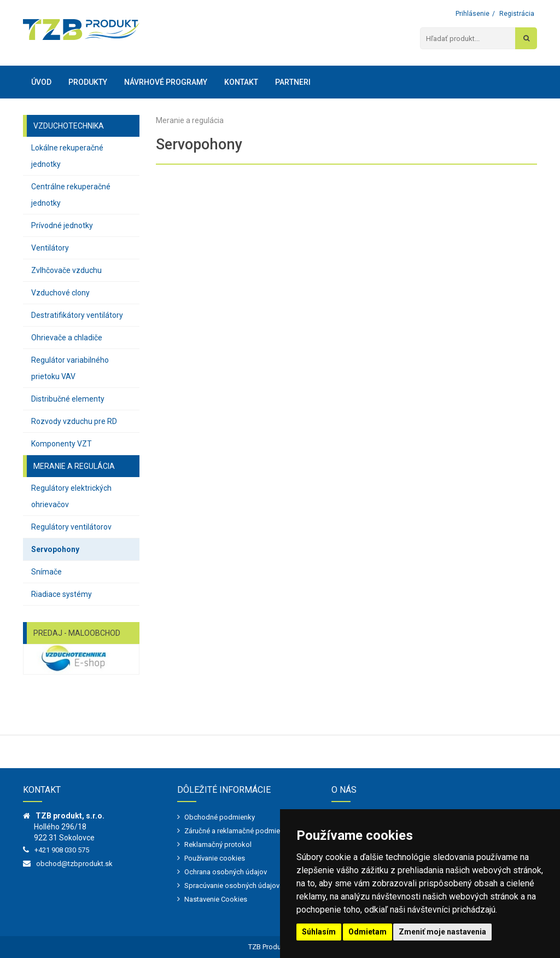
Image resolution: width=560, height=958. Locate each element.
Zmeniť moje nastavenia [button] (442, 931)
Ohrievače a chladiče (66, 337)
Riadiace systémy (61, 594)
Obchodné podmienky (219, 817)
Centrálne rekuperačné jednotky (70, 194)
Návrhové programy (165, 82)
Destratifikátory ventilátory (77, 315)
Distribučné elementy (67, 398)
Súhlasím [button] (319, 931)
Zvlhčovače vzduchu (66, 270)
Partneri (293, 82)
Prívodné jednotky (62, 225)
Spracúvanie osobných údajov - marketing (250, 885)
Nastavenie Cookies (215, 899)
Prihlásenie (472, 14)
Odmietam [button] (367, 931)
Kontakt (241, 82)
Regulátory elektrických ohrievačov (71, 496)
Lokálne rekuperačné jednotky (67, 156)
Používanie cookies (214, 858)
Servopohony (55, 549)
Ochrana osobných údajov (225, 872)
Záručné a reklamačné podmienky (237, 831)
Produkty (87, 82)
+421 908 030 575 (61, 850)
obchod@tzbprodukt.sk (74, 864)
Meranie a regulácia (190, 120)
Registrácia (516, 14)
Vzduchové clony (60, 292)
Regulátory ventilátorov (71, 526)
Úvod (41, 82)
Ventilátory (50, 247)
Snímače (46, 571)
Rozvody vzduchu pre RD (74, 421)
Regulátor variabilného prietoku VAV (70, 368)
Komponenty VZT (61, 443)
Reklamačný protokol (218, 844)
